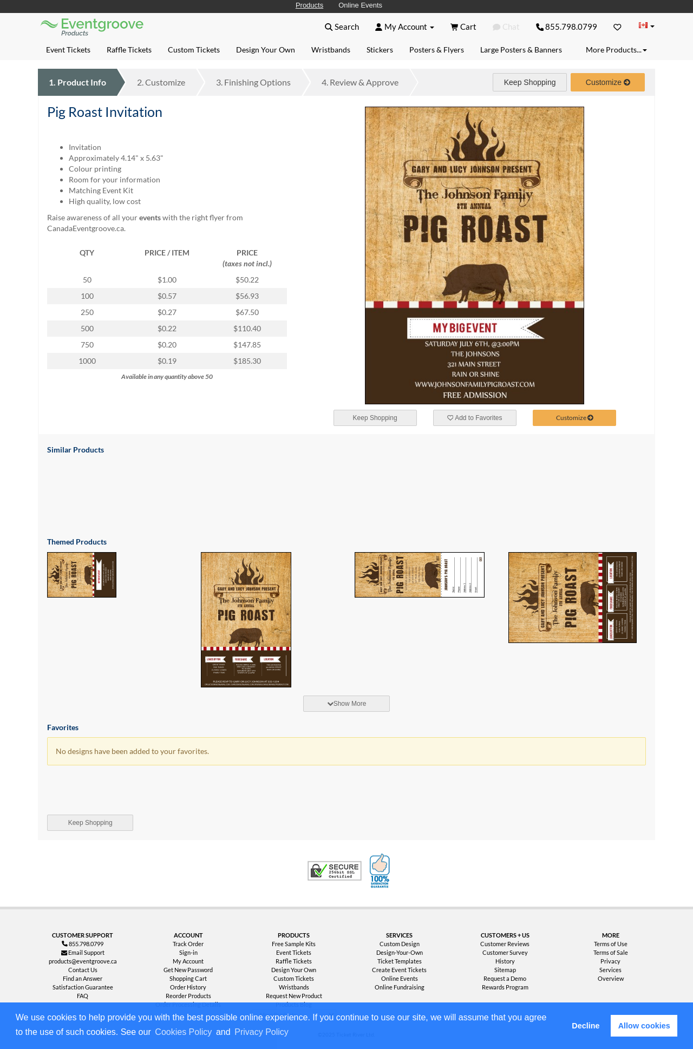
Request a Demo (504, 978)
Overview (611, 978)
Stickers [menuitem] (380, 49)
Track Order (188, 943)
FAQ (82, 995)
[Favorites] (617, 26)
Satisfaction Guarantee (83, 987)
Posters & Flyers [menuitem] (436, 49)
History (505, 961)
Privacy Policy (261, 1032)
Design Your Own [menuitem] (265, 49)
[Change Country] (646, 26)
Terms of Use (610, 943)
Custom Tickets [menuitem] (194, 49)
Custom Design (400, 943)
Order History (188, 987)
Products (309, 5)
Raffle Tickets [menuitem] (129, 49)
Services (610, 969)
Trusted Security (334, 871)
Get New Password (188, 969)
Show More (347, 703)
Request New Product (294, 995)
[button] (294, 1032)
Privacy (610, 961)
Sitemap (505, 969)
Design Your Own (293, 969)
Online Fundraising (399, 987)
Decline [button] (585, 1025)
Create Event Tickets (399, 969)
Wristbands (294, 987)
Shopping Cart (188, 978)
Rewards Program (505, 987)
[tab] (346, 704)
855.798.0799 (567, 26)
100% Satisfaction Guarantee (381, 870)
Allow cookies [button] (644, 1025)
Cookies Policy (183, 1032)
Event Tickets (293, 952)
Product (77, 82)
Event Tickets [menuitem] (68, 49)
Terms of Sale (610, 952)
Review (360, 82)
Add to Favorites (474, 418)
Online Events (360, 5)
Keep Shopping (530, 82)
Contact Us (82, 969)
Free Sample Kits (294, 943)
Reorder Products (188, 995)
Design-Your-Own (399, 952)
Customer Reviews (504, 943)
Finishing (253, 82)
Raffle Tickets (294, 961)
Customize (161, 82)
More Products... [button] (616, 49)
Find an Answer (82, 978)
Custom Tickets (293, 978)
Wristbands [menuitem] (330, 49)
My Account (188, 961)
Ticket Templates (399, 961)
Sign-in (188, 952)
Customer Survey (505, 952)
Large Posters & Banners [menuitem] (521, 49)
